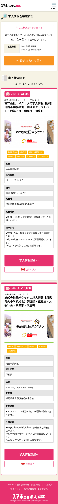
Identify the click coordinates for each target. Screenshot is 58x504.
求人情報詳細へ (29, 260)
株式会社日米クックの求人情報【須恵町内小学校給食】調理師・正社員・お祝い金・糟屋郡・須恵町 (28, 301)
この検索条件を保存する (29, 27)
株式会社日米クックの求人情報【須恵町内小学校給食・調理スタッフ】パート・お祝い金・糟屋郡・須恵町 (28, 107)
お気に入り (29, 269)
